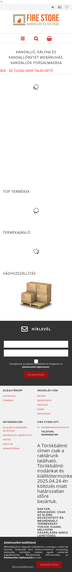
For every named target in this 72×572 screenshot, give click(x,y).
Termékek (8, 400)
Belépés (53, 7)
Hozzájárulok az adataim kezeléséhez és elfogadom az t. (36, 365)
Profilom (42, 404)
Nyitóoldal (9, 396)
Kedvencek (67, 7)
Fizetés (7, 439)
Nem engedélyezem (23, 566)
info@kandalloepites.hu (55, 427)
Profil (60, 7)
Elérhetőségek (11, 448)
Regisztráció (44, 400)
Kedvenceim (43, 413)
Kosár (40, 409)
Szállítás (8, 444)
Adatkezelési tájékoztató (17, 435)
